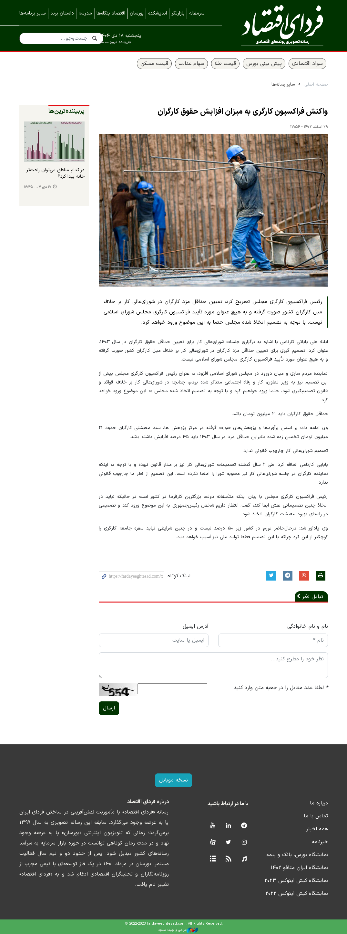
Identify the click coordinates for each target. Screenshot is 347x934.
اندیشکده (157, 13)
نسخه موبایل (173, 780)
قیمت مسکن (154, 64)
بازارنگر (178, 13)
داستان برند (62, 13)
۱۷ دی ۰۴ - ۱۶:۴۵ (37, 187)
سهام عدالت (191, 64)
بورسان (137, 13)
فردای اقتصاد (279, 25)
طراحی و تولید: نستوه (178, 930)
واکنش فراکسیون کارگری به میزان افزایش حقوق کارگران (243, 112)
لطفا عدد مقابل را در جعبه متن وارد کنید (281, 688)
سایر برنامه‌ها (32, 13)
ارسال (109, 708)
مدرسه (85, 13)
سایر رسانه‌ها (283, 84)
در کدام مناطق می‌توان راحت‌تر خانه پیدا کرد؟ (55, 173)
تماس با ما (316, 816)
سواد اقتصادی (307, 64)
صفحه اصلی (316, 84)
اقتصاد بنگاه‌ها (111, 13)
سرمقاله (197, 13)
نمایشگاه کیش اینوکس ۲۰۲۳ (296, 881)
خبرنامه (320, 842)
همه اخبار (317, 829)
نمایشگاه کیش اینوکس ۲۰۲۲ (296, 893)
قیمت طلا (225, 64)
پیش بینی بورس (264, 64)
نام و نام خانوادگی (307, 626)
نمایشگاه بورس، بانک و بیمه (297, 855)
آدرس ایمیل (196, 626)
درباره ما (319, 803)
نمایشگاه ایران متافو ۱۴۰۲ (299, 868)
